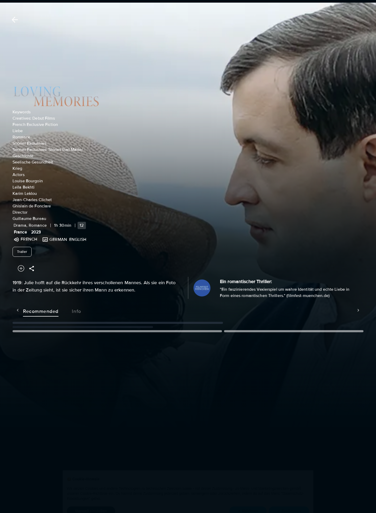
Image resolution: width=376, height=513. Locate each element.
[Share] (31, 268)
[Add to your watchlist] (21, 268)
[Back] (13, 19)
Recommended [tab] (30, 310)
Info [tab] (66, 310)
